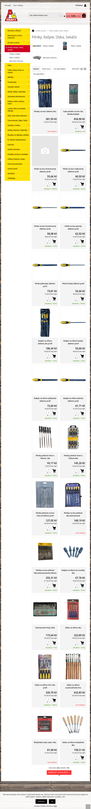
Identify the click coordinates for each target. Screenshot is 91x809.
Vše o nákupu (18, 5)
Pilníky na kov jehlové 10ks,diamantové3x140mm (45, 571)
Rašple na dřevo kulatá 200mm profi (73, 342)
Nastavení (41, 801)
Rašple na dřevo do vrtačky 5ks (73, 571)
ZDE (55, 806)
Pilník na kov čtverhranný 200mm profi (45, 170)
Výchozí (36, 69)
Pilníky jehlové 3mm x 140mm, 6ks (45, 456)
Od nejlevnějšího (60, 69)
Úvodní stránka (40, 31)
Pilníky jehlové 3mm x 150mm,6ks (73, 456)
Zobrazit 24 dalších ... (59, 773)
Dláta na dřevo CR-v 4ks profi (45, 686)
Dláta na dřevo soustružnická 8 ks (73, 686)
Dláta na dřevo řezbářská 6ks (73, 743)
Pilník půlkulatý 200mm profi (45, 284)
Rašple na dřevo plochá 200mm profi (73, 399)
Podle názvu (46, 69)
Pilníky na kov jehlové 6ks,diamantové (73, 514)
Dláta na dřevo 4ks (73, 627)
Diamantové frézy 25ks (45, 627)
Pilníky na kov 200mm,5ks (45, 111)
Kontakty (8, 5)
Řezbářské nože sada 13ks (45, 742)
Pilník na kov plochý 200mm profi (73, 227)
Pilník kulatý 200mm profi (73, 283)
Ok (52, 801)
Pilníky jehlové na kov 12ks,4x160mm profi (45, 514)
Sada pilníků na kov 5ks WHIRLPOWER (73, 112)
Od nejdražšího (38, 74)
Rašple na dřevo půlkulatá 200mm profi (45, 399)
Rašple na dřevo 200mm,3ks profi (45, 342)
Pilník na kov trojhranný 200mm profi (73, 170)
